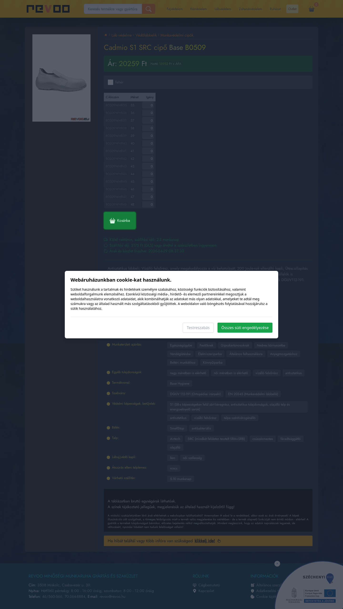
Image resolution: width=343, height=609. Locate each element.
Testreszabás (198, 327)
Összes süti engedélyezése (245, 327)
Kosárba (120, 220)
